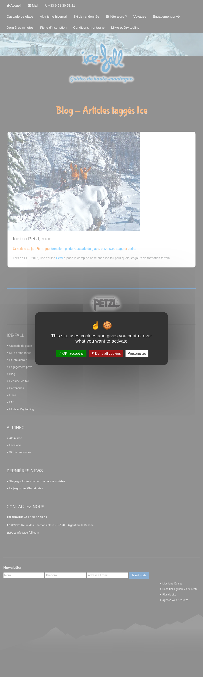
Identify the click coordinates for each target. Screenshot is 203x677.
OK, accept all (71, 353)
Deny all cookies (106, 353)
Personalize (137, 353)
